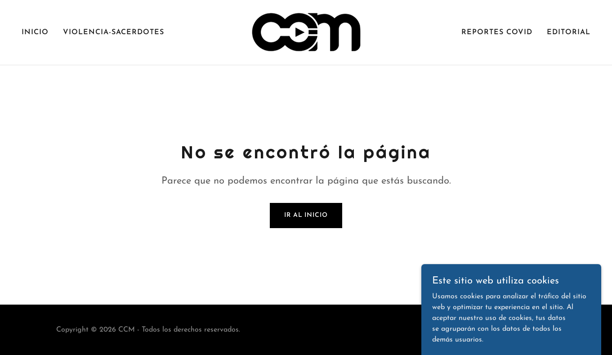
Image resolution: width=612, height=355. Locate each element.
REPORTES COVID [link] (496, 32)
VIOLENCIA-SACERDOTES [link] (113, 32)
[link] (306, 32)
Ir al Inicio (306, 215)
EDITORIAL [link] (568, 32)
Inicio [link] (35, 32)
